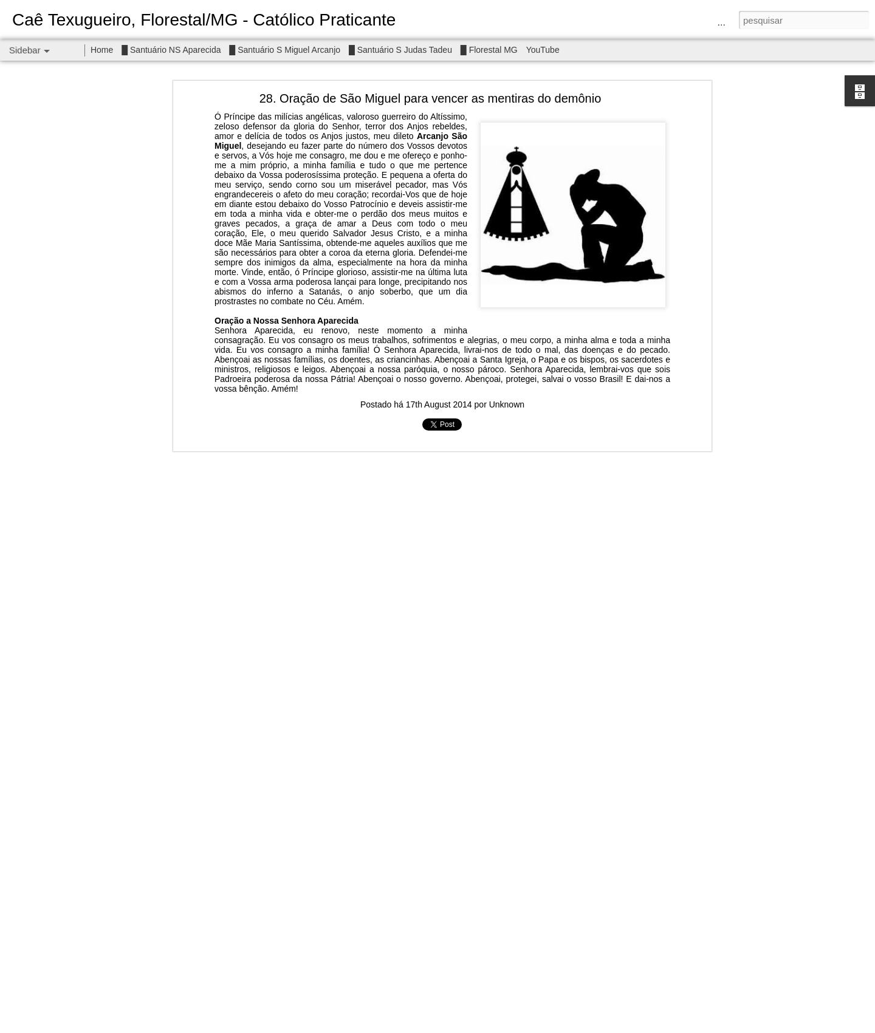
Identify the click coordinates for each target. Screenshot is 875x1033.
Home (102, 50)
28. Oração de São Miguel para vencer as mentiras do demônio (430, 97)
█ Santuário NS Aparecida (171, 50)
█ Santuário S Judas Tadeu (400, 50)
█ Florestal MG (489, 50)
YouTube (543, 50)
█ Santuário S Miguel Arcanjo (284, 50)
